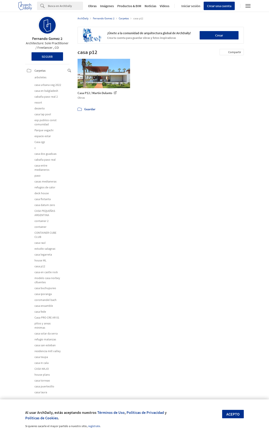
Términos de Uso (111, 412)
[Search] (65, 6)
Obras (92, 6)
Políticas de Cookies (41, 418)
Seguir (47, 56)
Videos (164, 6)
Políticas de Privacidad (145, 412)
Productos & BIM (129, 6)
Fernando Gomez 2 (47, 38)
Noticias (150, 6)
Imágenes (107, 6)
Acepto (233, 414)
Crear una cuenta (219, 6)
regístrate (94, 426)
